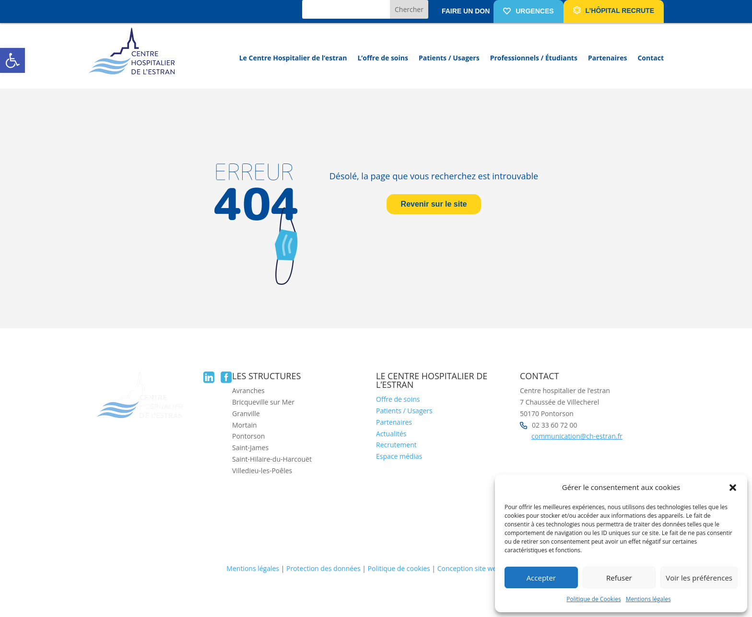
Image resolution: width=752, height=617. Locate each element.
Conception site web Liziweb (481, 568)
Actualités (391, 433)
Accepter (541, 577)
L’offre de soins (382, 57)
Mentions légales (648, 599)
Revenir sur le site (434, 204)
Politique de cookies (399, 568)
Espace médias (399, 456)
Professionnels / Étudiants (533, 57)
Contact (650, 57)
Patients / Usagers (449, 57)
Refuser (619, 577)
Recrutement (396, 444)
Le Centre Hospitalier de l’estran (293, 57)
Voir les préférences (699, 577)
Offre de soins (398, 399)
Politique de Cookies (593, 599)
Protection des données (323, 568)
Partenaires (607, 57)
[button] (12, 60)
